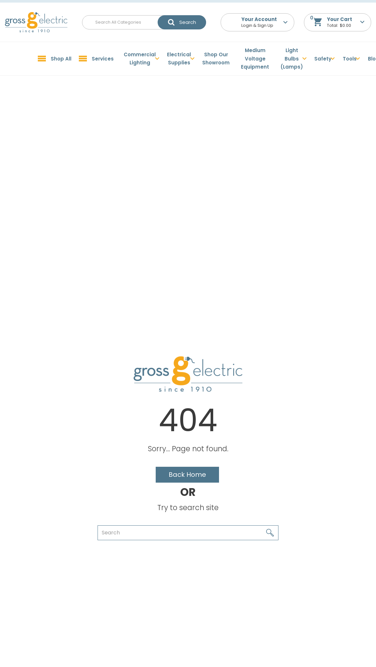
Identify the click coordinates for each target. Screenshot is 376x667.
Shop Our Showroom (216, 58)
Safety (322, 58)
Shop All (61, 58)
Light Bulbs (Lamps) (291, 58)
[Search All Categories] (144, 22)
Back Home (187, 474)
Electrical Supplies (179, 58)
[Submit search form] (182, 22)
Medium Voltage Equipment (255, 58)
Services (103, 58)
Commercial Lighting (140, 58)
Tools (350, 58)
